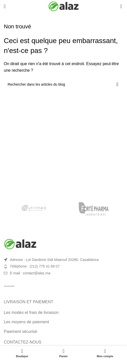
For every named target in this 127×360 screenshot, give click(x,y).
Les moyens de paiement (26, 322)
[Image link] (20, 243)
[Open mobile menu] (4, 6)
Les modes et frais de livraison (31, 312)
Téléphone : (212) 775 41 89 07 (35, 266)
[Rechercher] (63, 84)
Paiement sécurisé (20, 331)
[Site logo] (63, 6)
